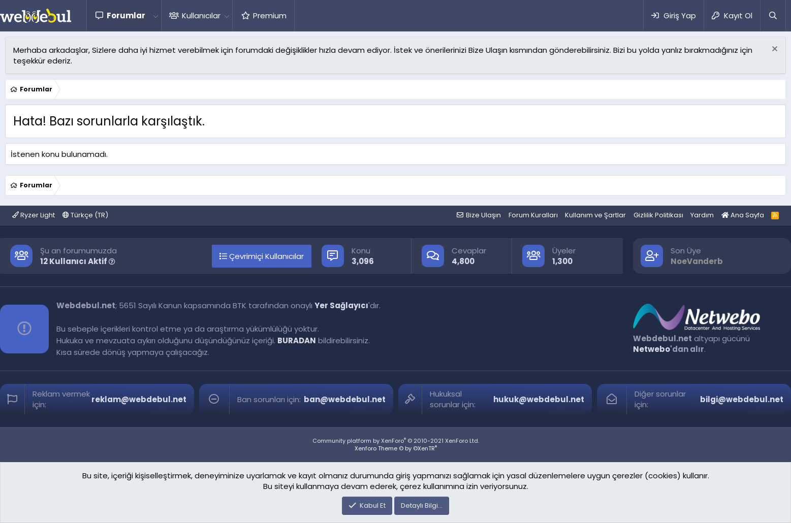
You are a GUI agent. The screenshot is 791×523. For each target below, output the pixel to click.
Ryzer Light (33, 215)
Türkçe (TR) (85, 215)
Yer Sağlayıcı (341, 305)
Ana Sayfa (742, 215)
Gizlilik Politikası (658, 215)
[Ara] (772, 15)
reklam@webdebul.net (138, 399)
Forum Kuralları (533, 215)
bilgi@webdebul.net (741, 399)
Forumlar (126, 15)
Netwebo (651, 349)
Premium (270, 15)
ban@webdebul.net (345, 399)
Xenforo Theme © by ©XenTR (396, 448)
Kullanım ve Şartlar (595, 215)
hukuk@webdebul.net (538, 399)
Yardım (702, 215)
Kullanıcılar (201, 15)
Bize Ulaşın (483, 215)
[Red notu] (773, 50)
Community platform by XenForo (395, 441)
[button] (155, 15)
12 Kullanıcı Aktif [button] (77, 261)
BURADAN (296, 340)
